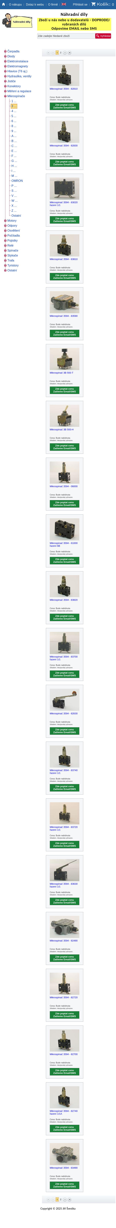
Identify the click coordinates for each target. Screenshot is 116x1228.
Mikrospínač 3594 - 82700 (64, 1054)
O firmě (53, 4)
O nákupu (15, 4)
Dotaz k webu (35, 4)
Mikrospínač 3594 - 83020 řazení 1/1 (64, 204)
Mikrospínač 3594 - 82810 (64, 88)
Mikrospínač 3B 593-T (61, 372)
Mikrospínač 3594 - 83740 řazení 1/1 (64, 771)
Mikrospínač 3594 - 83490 (64, 1167)
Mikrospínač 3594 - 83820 (64, 600)
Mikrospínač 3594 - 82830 (64, 145)
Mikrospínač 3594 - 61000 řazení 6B (64, 544)
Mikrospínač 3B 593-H (62, 429)
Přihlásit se (80, 4)
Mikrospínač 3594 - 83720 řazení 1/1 (64, 828)
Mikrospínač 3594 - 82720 (64, 997)
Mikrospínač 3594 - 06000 (64, 486)
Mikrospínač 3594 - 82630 (64, 713)
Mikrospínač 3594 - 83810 (64, 259)
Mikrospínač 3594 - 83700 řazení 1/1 (64, 658)
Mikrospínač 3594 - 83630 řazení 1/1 (64, 885)
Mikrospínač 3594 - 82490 (64, 940)
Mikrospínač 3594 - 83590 (64, 316)
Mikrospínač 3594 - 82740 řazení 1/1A (64, 1112)
